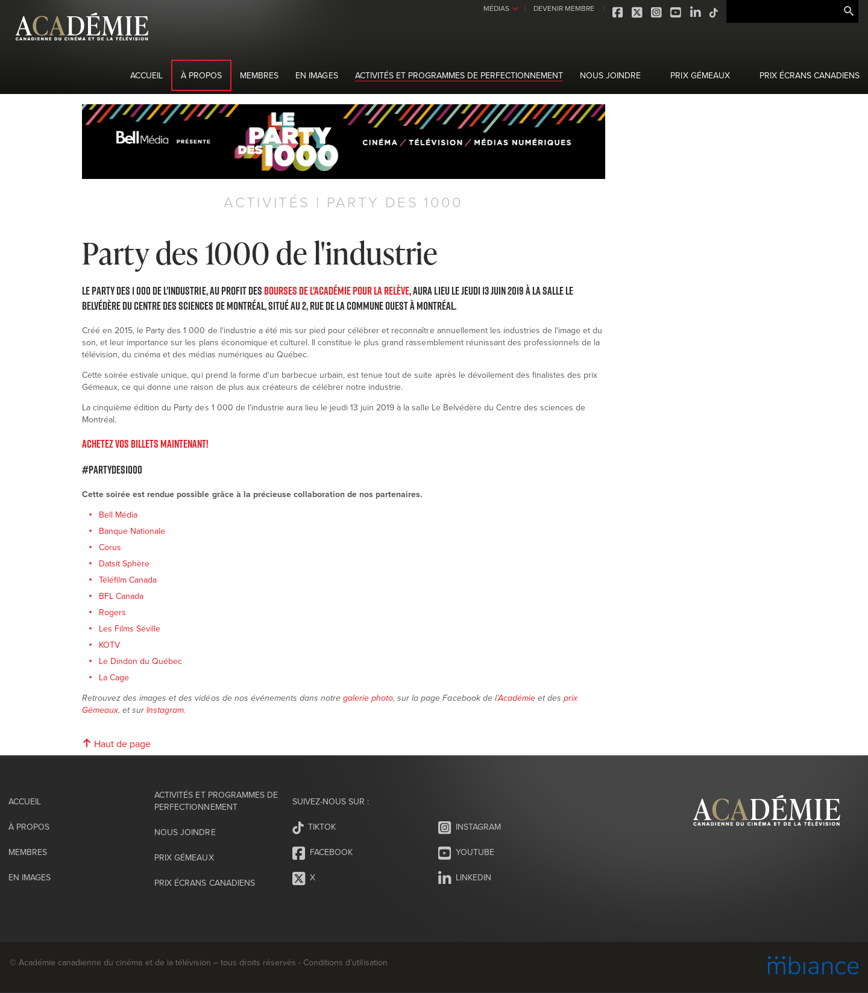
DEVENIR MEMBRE (563, 8)
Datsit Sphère (124, 563)
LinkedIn (696, 13)
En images (316, 75)
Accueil (146, 75)
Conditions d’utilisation (345, 962)
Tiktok (714, 12)
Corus (110, 547)
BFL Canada (121, 596)
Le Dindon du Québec (140, 661)
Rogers (113, 612)
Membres (259, 75)
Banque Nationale (132, 531)
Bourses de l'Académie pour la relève (337, 290)
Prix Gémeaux (699, 75)
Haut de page (116, 743)
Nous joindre (610, 75)
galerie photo (368, 698)
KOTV (109, 645)
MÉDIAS (496, 8)
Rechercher (849, 11)
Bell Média (118, 515)
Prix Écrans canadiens (810, 75)
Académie (516, 698)
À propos (201, 75)
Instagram (657, 13)
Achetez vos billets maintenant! (145, 443)
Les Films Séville (129, 628)
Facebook (618, 13)
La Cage (114, 677)
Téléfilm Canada (128, 580)
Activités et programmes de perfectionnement (459, 75)
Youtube (676, 13)
